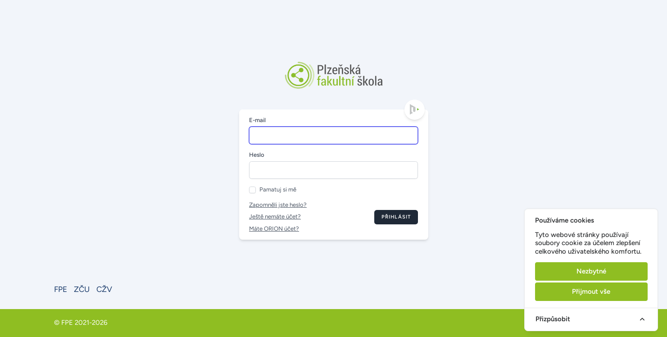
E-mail (257, 120)
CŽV (104, 289)
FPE (60, 289)
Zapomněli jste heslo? (278, 204)
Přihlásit (396, 217)
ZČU (82, 289)
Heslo (256, 154)
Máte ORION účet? (274, 228)
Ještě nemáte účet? (275, 216)
